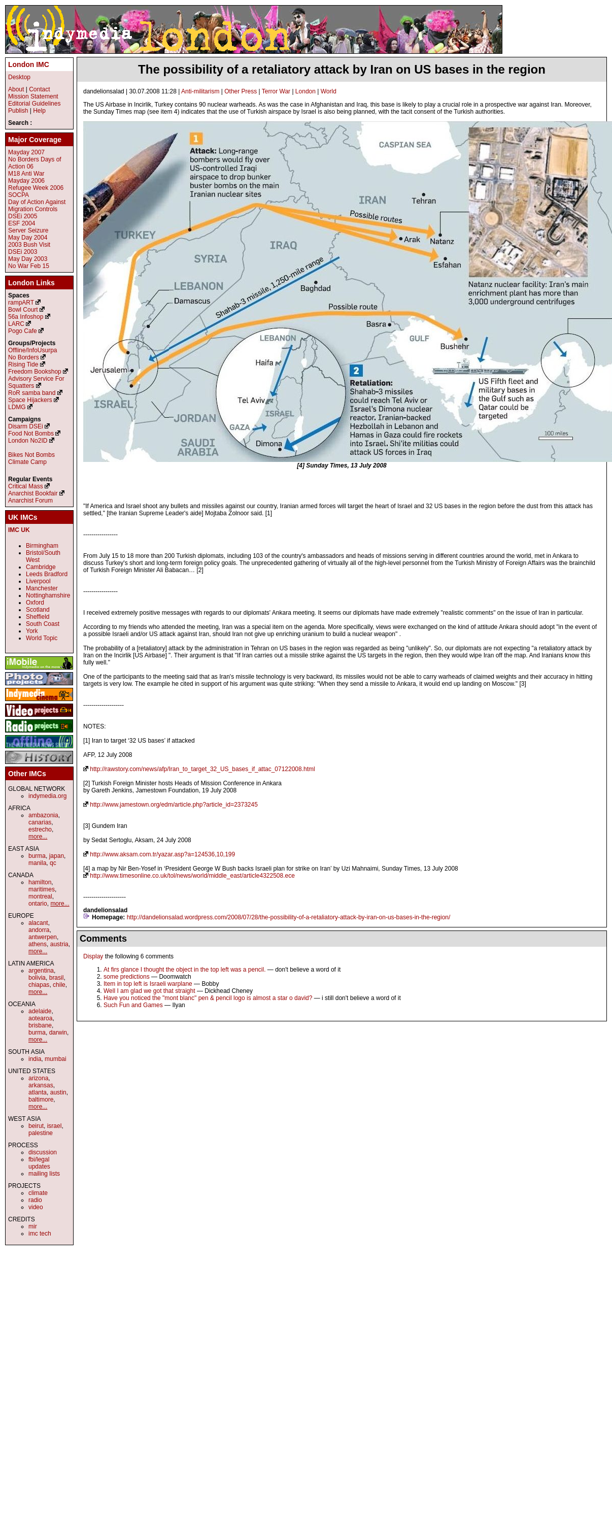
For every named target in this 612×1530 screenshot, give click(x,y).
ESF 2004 (21, 223)
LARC (16, 323)
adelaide (39, 1011)
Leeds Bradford (46, 574)
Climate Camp (27, 461)
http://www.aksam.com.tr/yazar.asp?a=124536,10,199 (162, 854)
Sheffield (37, 616)
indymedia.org (47, 796)
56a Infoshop (25, 316)
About (16, 89)
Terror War (276, 91)
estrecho (40, 829)
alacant (38, 922)
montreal (40, 896)
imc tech (39, 1233)
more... (37, 836)
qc (53, 863)
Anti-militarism (200, 91)
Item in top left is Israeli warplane (148, 983)
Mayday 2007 (26, 152)
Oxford (35, 602)
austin (58, 1092)
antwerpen (42, 937)
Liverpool (38, 581)
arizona (38, 1078)
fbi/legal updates (39, 1163)
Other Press (240, 91)
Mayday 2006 (26, 180)
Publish (18, 110)
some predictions (127, 976)
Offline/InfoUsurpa (32, 350)
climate (38, 1192)
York (32, 631)
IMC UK (19, 530)
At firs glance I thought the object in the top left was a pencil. (185, 969)
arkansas (40, 1085)
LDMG (17, 407)
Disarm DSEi (25, 426)
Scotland (38, 609)
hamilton (39, 882)
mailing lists (44, 1173)
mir (32, 1226)
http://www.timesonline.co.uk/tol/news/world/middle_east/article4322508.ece (192, 875)
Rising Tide (24, 364)
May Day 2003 (27, 258)
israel (54, 1125)
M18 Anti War (26, 173)
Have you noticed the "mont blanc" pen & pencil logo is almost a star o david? (208, 998)
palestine (40, 1133)
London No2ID (27, 440)
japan (56, 855)
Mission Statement (33, 96)
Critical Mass (25, 486)
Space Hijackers (30, 400)
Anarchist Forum (30, 500)
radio (35, 1200)
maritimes (41, 889)
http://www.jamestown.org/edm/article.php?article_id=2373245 (174, 804)
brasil (56, 977)
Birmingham (42, 545)
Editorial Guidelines (34, 103)
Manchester (42, 588)
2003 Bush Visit (29, 244)
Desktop (19, 77)
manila (37, 863)
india (34, 1058)
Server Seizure (28, 230)
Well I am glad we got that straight (149, 990)
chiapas (38, 984)
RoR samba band (31, 392)
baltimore (40, 1099)
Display (93, 956)
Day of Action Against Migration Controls (36, 205)
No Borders (23, 357)
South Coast (42, 623)
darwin (58, 1032)
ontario (37, 903)
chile (59, 984)
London (305, 91)
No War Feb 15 (28, 266)
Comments (103, 939)
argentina (41, 970)
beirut (36, 1125)
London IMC (28, 64)
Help (39, 110)
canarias (39, 822)
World (328, 91)
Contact (39, 89)
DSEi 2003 (22, 251)
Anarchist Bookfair (32, 493)
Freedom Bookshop (34, 371)
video (35, 1207)
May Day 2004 (27, 237)
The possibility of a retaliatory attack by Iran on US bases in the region (342, 69)
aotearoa (40, 1018)
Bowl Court (23, 309)
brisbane (40, 1025)
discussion (42, 1152)
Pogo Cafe (22, 331)
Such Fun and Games (133, 1005)
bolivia (37, 977)
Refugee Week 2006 (35, 187)
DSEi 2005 (22, 216)
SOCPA (18, 194)
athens (37, 944)
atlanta (37, 1092)
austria (59, 944)
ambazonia (43, 815)
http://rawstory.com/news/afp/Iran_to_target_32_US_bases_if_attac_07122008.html (202, 769)
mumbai (55, 1058)
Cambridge (41, 567)
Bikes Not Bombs (31, 454)
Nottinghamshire (48, 595)
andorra (38, 930)
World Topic (41, 638)
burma (37, 855)
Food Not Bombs (31, 433)
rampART (21, 302)
